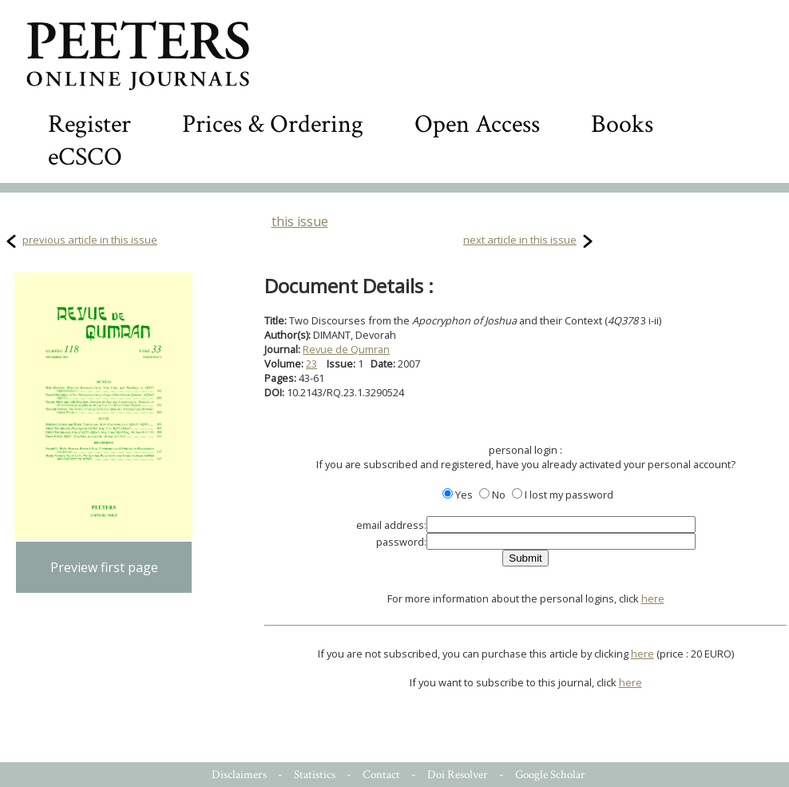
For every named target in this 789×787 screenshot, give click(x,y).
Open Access (477, 124)
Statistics (314, 774)
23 (311, 363)
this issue (300, 221)
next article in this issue (520, 240)
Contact (381, 774)
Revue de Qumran (346, 349)
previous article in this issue (89, 240)
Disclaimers (239, 774)
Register (89, 124)
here (652, 598)
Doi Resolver (457, 774)
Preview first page (104, 567)
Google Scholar (550, 774)
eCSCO (85, 157)
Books (622, 124)
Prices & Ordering (272, 124)
